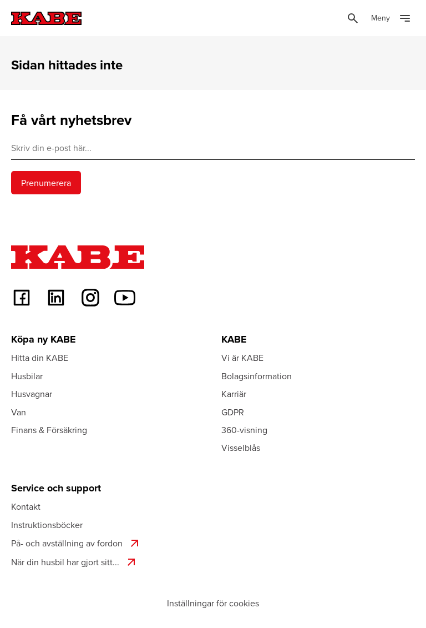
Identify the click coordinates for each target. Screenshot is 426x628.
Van (18, 412)
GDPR (232, 412)
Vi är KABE (242, 357)
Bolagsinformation (256, 376)
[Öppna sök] (353, 18)
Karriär (233, 394)
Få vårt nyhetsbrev (71, 120)
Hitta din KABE (39, 357)
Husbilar (27, 376)
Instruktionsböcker (47, 525)
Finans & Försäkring (49, 430)
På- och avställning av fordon (76, 543)
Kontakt (25, 506)
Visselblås (240, 447)
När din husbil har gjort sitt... (74, 562)
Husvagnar (31, 394)
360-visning (244, 430)
